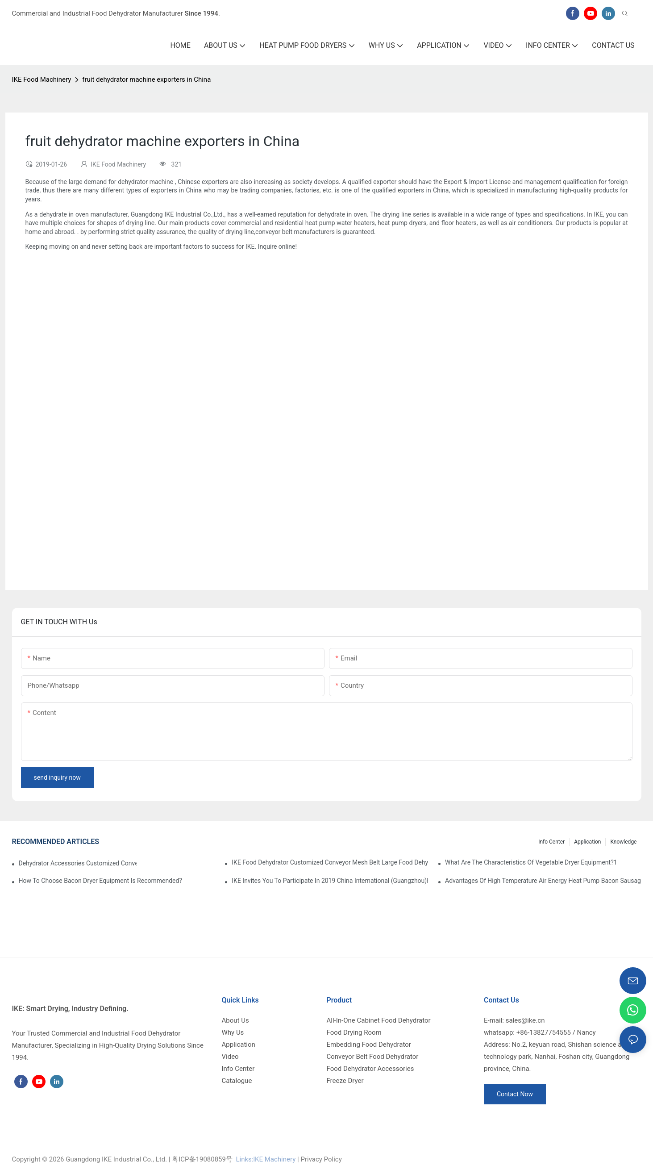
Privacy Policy (320, 1159)
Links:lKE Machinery (265, 1159)
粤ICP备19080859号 (202, 1159)
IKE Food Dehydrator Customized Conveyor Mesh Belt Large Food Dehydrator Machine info (330, 862)
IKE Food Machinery (41, 79)
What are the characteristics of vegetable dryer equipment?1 (531, 862)
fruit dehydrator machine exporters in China (146, 79)
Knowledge (623, 842)
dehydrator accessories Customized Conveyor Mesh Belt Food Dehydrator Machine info (78, 863)
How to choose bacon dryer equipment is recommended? (101, 880)
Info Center (551, 842)
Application (587, 842)
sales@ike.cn (525, 1020)
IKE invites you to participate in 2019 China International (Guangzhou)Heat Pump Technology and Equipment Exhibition (330, 880)
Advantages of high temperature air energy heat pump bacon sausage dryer (543, 880)
